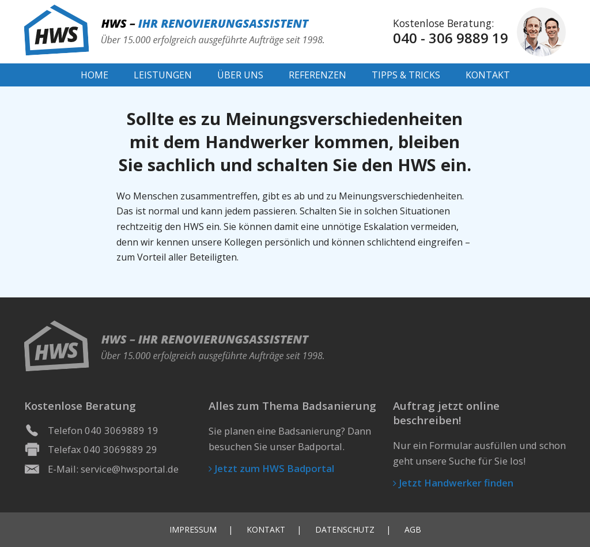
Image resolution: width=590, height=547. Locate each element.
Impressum (193, 529)
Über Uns (240, 75)
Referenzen (317, 75)
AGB (412, 529)
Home (94, 75)
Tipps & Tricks (406, 75)
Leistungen (163, 75)
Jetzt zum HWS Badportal (271, 468)
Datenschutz (345, 529)
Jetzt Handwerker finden (453, 482)
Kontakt (488, 75)
